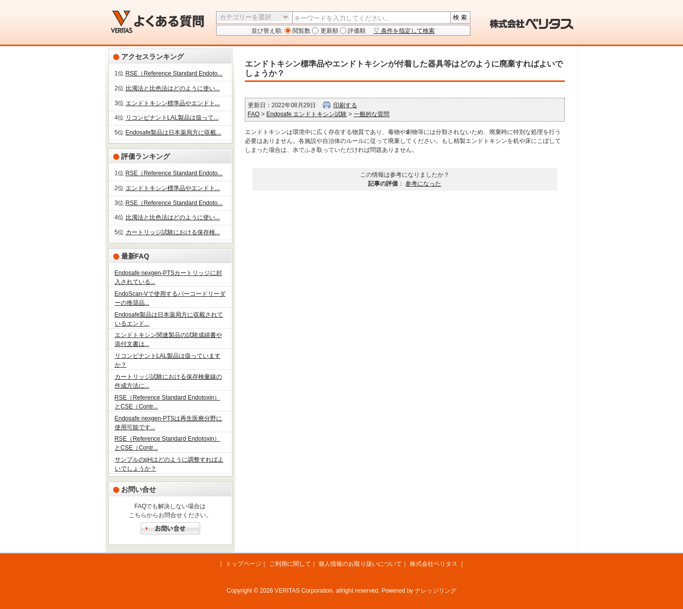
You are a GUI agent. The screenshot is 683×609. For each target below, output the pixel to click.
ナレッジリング (435, 590)
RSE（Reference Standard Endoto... (174, 73)
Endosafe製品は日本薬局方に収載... (174, 132)
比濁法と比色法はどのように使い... (173, 88)
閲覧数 (300, 30)
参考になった (423, 183)
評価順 (356, 30)
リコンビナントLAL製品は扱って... (172, 117)
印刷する (345, 105)
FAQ (254, 114)
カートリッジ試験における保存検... (173, 232)
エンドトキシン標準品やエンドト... (173, 103)
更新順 (328, 30)
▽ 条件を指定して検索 (404, 30)
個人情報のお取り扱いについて (360, 563)
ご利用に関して (290, 563)
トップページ (243, 563)
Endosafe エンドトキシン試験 (306, 114)
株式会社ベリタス (433, 563)
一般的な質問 (371, 114)
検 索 (459, 17)
